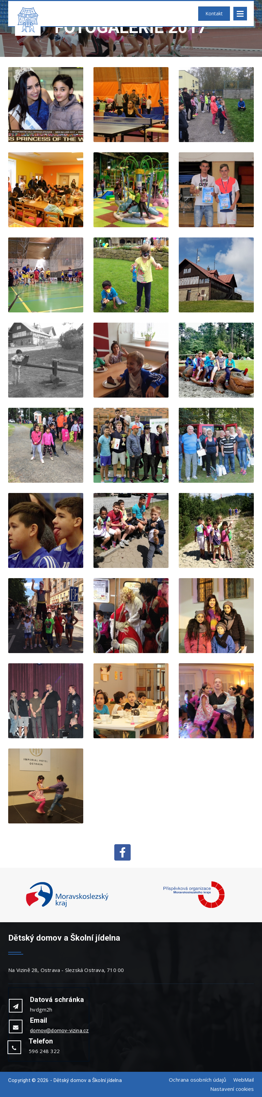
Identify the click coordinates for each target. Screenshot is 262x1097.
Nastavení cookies (232, 1088)
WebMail (243, 1079)
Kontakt (214, 13)
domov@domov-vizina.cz (59, 1031)
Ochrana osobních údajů (197, 1079)
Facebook (122, 852)
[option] (67, 895)
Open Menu (240, 13)
